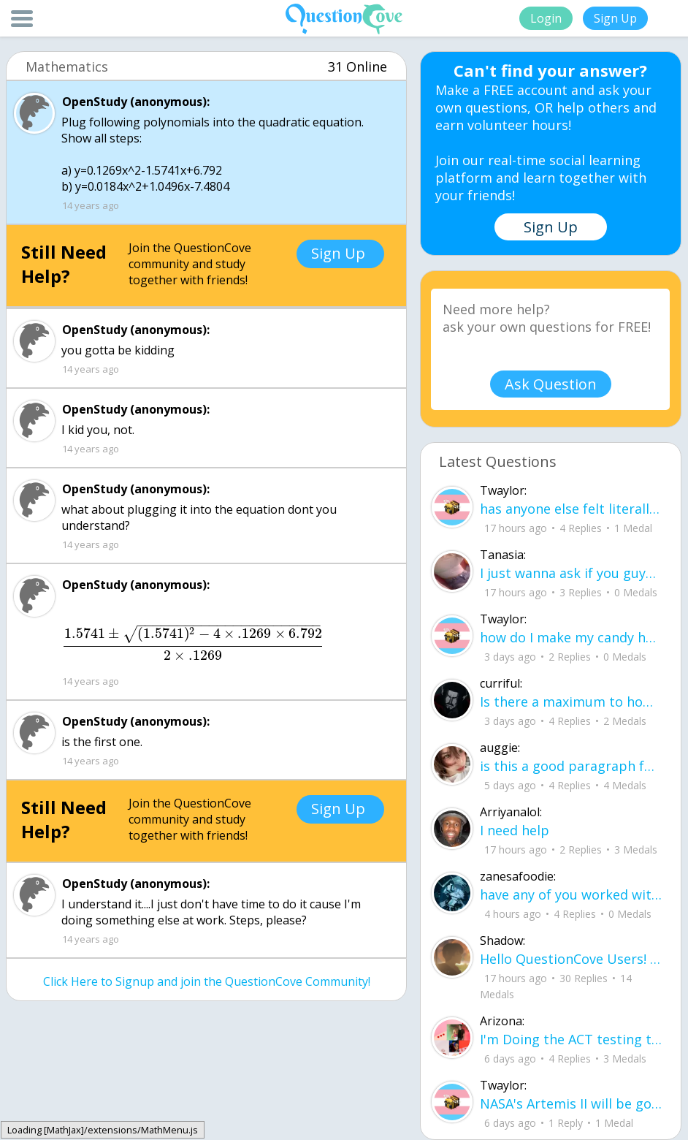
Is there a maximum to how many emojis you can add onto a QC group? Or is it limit (571, 701)
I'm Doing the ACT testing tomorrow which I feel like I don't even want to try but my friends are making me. (571, 1039)
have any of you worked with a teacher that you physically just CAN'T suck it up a (571, 894)
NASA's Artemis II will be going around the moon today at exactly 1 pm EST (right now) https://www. (571, 1103)
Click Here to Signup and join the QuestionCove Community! (206, 981)
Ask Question (551, 384)
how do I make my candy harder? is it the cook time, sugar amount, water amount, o (571, 637)
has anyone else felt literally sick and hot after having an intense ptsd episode (571, 508)
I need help (514, 830)
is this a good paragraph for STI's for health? (571, 766)
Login (546, 18)
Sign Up (615, 18)
